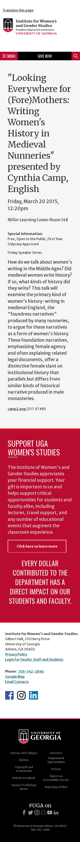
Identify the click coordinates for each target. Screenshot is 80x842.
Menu (9, 56)
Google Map (15, 676)
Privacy (56, 769)
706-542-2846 (31, 671)
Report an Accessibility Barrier (56, 777)
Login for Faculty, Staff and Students (34, 659)
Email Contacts (17, 682)
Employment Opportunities (56, 760)
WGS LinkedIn (34, 695)
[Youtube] (49, 812)
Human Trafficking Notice (24, 786)
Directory (56, 753)
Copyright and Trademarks (24, 769)
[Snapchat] (43, 812)
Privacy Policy (16, 654)
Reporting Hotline (56, 787)
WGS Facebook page (9, 695)
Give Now (45, 56)
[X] (30, 812)
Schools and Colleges (23, 753)
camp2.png (17, 409)
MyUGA (24, 760)
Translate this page (18, 10)
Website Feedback (23, 778)
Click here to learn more (37, 546)
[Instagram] (36, 812)
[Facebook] (24, 812)
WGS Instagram (21, 695)
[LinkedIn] (56, 812)
